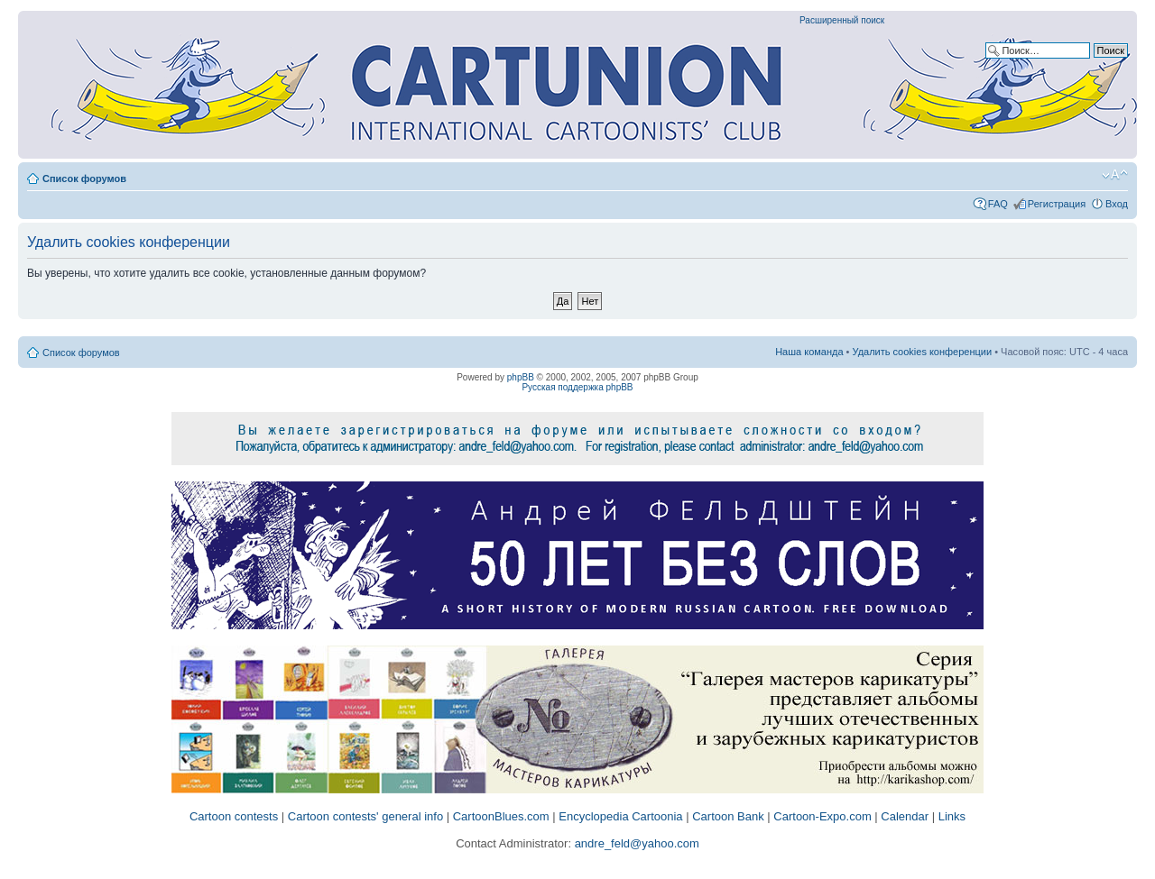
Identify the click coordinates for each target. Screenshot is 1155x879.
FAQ (998, 203)
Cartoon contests (233, 816)
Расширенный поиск (841, 20)
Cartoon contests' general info (365, 816)
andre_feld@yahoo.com (635, 843)
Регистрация (1057, 203)
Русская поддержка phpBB (577, 387)
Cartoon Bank (728, 816)
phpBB (520, 377)
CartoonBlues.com (501, 816)
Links (952, 816)
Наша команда (809, 351)
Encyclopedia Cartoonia (620, 816)
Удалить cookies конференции (923, 351)
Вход (1116, 203)
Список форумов (84, 178)
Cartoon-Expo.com (822, 816)
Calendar (905, 816)
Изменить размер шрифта (1115, 175)
